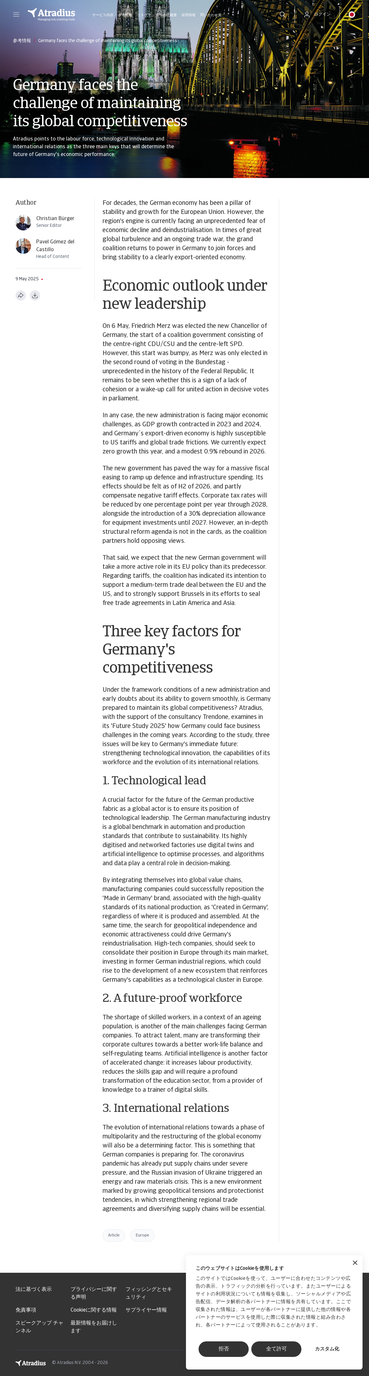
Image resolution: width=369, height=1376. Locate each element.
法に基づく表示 (34, 1289)
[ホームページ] (51, 14)
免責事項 (26, 1310)
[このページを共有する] (21, 295)
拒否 (224, 1349)
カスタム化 (327, 1349)
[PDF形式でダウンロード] (35, 295)
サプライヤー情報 (146, 1310)
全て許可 (276, 1349)
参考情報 (125, 15)
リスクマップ (147, 15)
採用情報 (188, 15)
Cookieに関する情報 (94, 1310)
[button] (16, 14)
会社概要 (170, 15)
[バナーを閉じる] (355, 1263)
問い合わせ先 (211, 15)
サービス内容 (103, 15)
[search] (282, 14)
